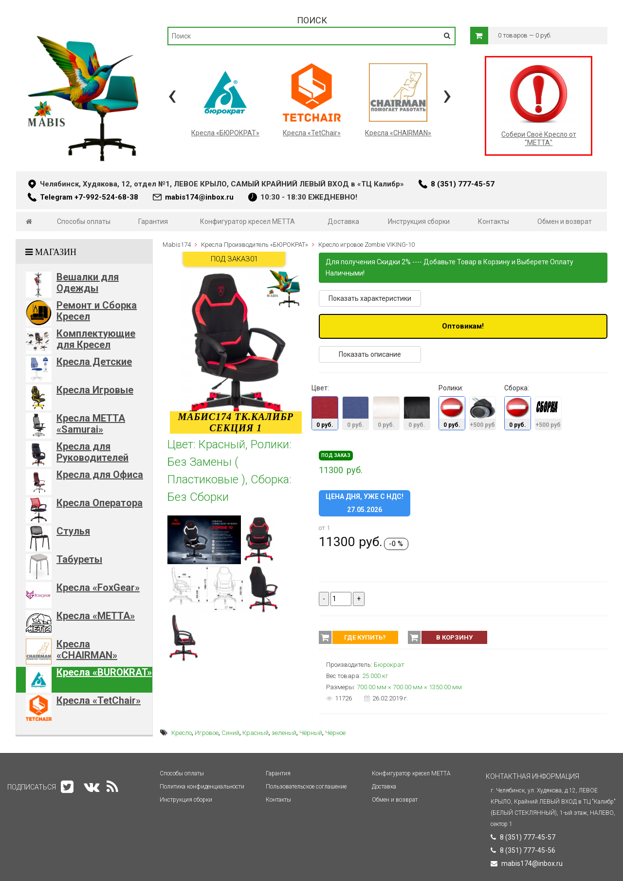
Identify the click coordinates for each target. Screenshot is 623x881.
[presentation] (172, 94)
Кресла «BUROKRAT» (104, 672)
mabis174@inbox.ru (199, 197)
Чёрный (310, 732)
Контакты (493, 221)
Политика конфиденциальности (202, 786)
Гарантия (153, 221)
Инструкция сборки (419, 221)
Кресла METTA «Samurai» (90, 423)
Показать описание (370, 354)
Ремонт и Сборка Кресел (96, 310)
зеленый (284, 732)
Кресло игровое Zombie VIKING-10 (366, 244)
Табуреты (79, 559)
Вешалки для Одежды (87, 282)
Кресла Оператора (99, 503)
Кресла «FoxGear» (98, 587)
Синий (230, 732)
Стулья (73, 531)
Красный (255, 732)
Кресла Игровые (94, 390)
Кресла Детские (94, 361)
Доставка (343, 221)
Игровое (207, 732)
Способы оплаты (83, 221)
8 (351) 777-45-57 (463, 184)
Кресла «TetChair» (98, 700)
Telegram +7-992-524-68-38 (89, 197)
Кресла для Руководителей (92, 451)
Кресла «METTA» (95, 616)
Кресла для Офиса (99, 474)
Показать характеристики (370, 298)
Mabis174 (177, 244)
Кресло (181, 732)
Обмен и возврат (564, 221)
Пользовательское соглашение (306, 786)
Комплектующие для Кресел (95, 339)
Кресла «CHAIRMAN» (86, 649)
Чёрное (335, 732)
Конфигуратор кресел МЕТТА (247, 221)
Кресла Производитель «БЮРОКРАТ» (254, 244)
